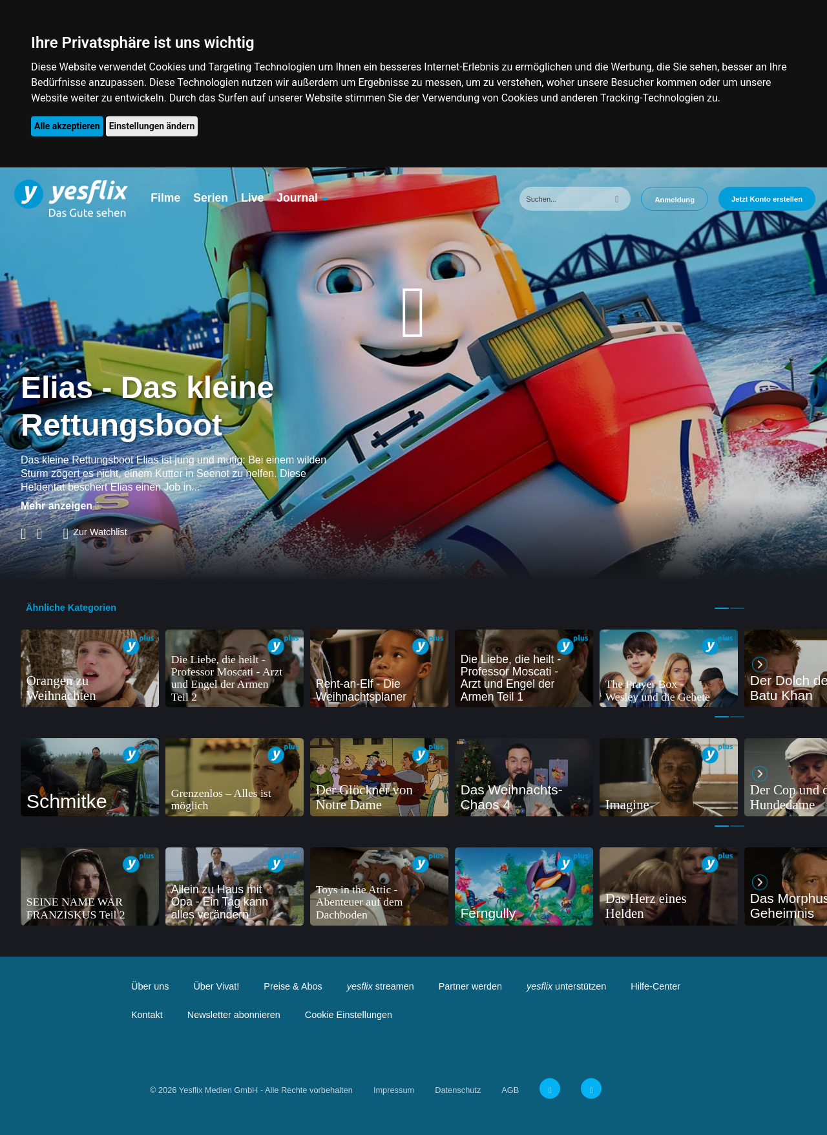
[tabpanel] (90, 669)
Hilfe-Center (655, 986)
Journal (297, 197)
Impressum (393, 1090)
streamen (380, 986)
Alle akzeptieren (67, 126)
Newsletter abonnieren (233, 1015)
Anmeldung (674, 200)
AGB (510, 1090)
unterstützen (566, 986)
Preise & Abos (293, 986)
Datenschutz (458, 1090)
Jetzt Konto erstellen (766, 199)
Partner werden (470, 986)
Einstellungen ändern (152, 126)
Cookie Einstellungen (348, 1015)
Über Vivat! (216, 986)
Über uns (150, 986)
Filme (165, 197)
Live (252, 197)
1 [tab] (722, 608)
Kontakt (147, 1015)
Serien (210, 197)
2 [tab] (737, 608)
